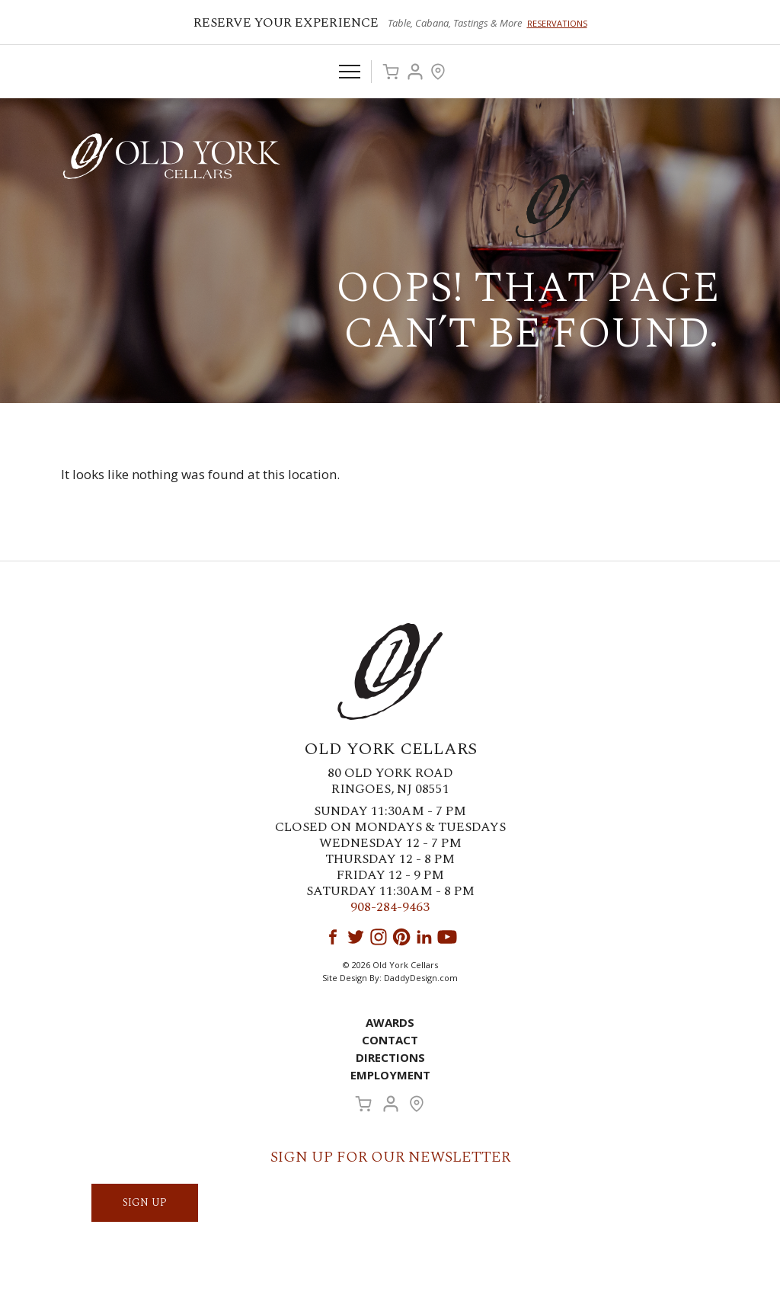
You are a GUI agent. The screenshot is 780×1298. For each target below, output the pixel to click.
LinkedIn (424, 937)
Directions (390, 1057)
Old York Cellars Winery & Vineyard (171, 156)
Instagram (378, 937)
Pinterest (401, 937)
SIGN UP (145, 1202)
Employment (390, 1074)
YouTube (447, 937)
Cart (390, 71)
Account (415, 71)
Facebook (333, 937)
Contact (390, 1039)
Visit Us (438, 71)
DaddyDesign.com (421, 977)
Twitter (356, 937)
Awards (390, 1022)
